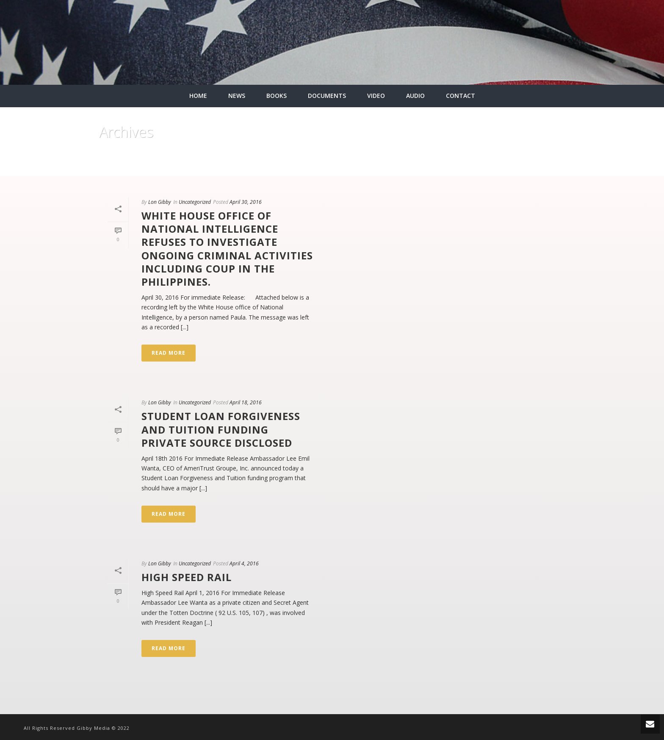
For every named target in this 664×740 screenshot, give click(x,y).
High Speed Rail (186, 577)
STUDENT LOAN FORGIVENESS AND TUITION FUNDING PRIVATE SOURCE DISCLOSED (220, 429)
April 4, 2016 (244, 563)
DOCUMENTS (327, 96)
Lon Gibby (159, 202)
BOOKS (276, 96)
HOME (198, 96)
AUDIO (415, 96)
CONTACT (460, 96)
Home (548, 168)
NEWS (236, 96)
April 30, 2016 (246, 202)
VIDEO (376, 96)
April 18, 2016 (246, 402)
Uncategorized (195, 202)
